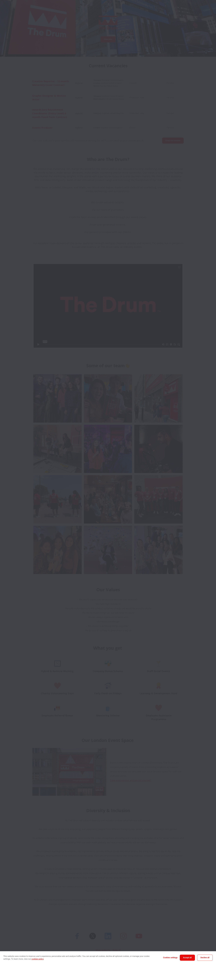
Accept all (187, 958)
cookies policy (38, 959)
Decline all (204, 958)
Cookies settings (170, 958)
